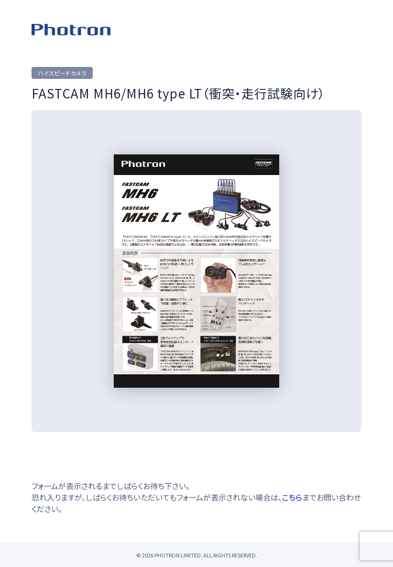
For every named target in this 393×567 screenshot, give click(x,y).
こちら (292, 497)
